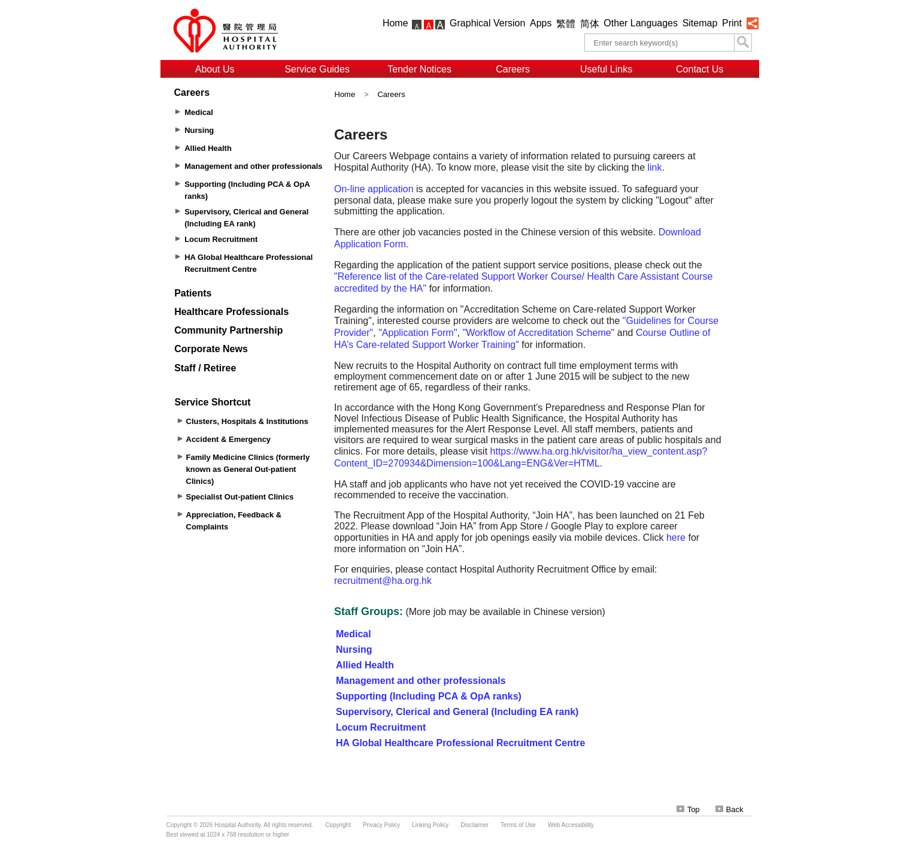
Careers (513, 69)
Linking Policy (430, 825)
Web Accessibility (571, 825)
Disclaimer (474, 825)
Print (732, 23)
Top (688, 809)
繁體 (565, 24)
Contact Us (699, 69)
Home (395, 23)
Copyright (338, 825)
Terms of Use (518, 825)
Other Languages (640, 23)
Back (729, 809)
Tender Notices (419, 69)
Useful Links (606, 69)
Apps (540, 23)
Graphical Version (487, 23)
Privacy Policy (381, 825)
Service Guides (317, 69)
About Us (215, 69)
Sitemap (700, 23)
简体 (589, 24)
